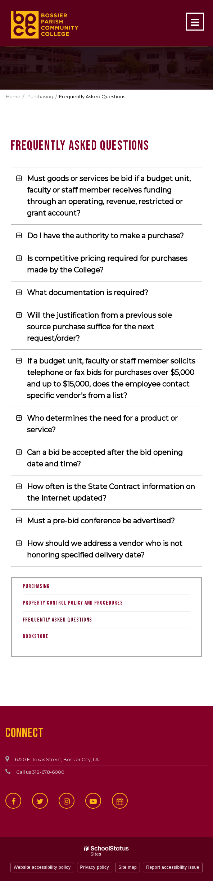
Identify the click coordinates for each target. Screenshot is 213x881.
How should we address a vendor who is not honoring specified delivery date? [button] (104, 549)
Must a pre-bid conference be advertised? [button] (101, 520)
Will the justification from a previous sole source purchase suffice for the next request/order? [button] (99, 327)
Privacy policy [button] (94, 867)
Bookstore (45, 638)
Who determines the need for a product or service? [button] (102, 424)
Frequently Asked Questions (57, 619)
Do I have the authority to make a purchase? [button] (105, 235)
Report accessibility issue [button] (172, 867)
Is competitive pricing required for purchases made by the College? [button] (107, 264)
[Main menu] (195, 22)
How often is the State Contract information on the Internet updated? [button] (111, 492)
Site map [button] (127, 867)
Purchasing (40, 96)
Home (13, 96)
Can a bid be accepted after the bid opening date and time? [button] (105, 458)
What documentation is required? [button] (87, 292)
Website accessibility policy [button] (42, 867)
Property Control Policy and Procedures (82, 604)
